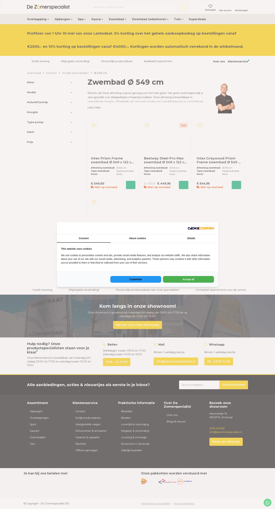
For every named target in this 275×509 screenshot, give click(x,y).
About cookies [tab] (137, 238)
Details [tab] (191, 238)
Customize (136, 279)
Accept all (188, 279)
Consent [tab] (84, 238)
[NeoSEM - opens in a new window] (201, 228)
